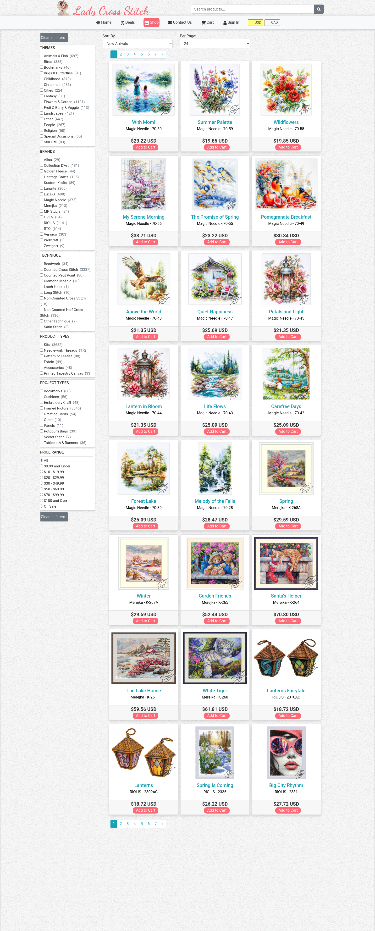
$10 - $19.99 (60, 472)
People (61, 125)
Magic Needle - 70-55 (218, 223)
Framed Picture (68, 408)
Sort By (115, 36)
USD (255, 23)
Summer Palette (218, 122)
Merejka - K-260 (218, 697)
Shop (151, 22)
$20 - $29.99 (60, 478)
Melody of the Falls (218, 501)
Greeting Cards (66, 414)
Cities (60, 90)
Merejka (62, 206)
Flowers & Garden (70, 102)
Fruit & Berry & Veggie (72, 107)
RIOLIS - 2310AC (289, 697)
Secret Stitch (63, 437)
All (52, 460)
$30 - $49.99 (60, 483)
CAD (272, 23)
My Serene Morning (147, 217)
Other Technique (66, 321)
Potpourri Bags (66, 431)
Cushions (62, 397)
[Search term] (252, 9)
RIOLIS (61, 223)
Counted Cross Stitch (73, 269)
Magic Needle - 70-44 (147, 413)
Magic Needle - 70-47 (218, 318)
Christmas (63, 85)
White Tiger (218, 690)
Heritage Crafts (67, 177)
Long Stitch (63, 292)
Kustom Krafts (66, 183)
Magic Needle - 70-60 (147, 129)
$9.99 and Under (63, 466)
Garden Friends (218, 596)
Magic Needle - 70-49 (289, 223)
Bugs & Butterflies (68, 73)
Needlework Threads (72, 350)
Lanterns (147, 785)
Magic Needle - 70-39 (147, 507)
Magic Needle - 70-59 (218, 129)
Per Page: (192, 36)
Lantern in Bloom (147, 406)
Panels (60, 425)
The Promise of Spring (218, 217)
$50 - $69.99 (60, 489)
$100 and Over (62, 501)
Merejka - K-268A (289, 507)
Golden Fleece (66, 171)
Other (60, 119)
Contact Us (180, 22)
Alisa (58, 160)
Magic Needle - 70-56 (147, 223)
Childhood (63, 79)
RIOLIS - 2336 (218, 792)
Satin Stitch (62, 327)
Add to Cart (149, 147)
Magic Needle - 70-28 (218, 507)
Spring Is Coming (218, 785)
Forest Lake (146, 501)
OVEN (59, 217)
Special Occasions (69, 136)
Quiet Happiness (218, 312)
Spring (289, 501)
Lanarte (61, 188)
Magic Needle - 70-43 (218, 413)
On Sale (56, 506)
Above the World (147, 312)
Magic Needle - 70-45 (289, 318)
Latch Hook (62, 287)
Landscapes (65, 113)
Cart (207, 22)
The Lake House (147, 690)
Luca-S (61, 194)
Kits (59, 345)
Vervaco (62, 234)
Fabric (59, 362)
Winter (147, 596)
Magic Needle (66, 200)
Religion (61, 130)
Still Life (61, 142)
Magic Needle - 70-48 (147, 318)
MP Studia (62, 211)
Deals (128, 22)
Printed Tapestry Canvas (74, 373)
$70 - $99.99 (60, 495)
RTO (58, 229)
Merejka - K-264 (289, 602)
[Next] (168, 54)
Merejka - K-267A (146, 602)
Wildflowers (289, 122)
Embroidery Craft (68, 402)
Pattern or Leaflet (68, 356)
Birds (59, 62)
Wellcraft (60, 240)
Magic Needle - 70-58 (289, 129)
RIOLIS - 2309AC (147, 792)
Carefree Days (289, 406)
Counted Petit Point (70, 275)
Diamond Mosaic (68, 281)
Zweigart (60, 246)
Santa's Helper (289, 596)
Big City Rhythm (289, 785)
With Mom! (146, 122)
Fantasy (60, 96)
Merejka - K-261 (147, 697)
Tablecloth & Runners (71, 443)
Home (103, 22)
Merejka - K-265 (218, 602)
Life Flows (218, 406)
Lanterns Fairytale (289, 690)
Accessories (64, 368)
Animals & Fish (67, 56)
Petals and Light (289, 312)
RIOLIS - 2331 (289, 792)
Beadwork (62, 264)
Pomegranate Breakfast (289, 217)
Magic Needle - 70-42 (289, 413)
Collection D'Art (67, 165)
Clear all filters (59, 37)
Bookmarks (63, 67)
